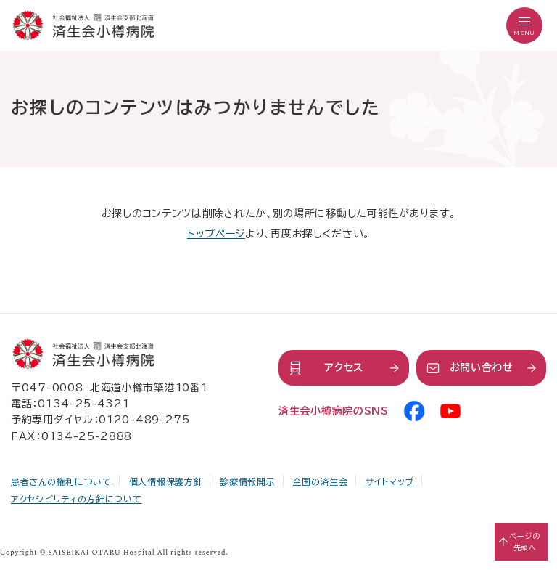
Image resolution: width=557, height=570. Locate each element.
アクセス (343, 367)
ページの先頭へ (524, 541)
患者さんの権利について (61, 481)
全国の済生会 (320, 481)
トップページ (216, 234)
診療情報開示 (247, 481)
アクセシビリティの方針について (76, 498)
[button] (524, 25)
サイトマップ (390, 481)
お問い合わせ (481, 367)
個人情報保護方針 (166, 481)
